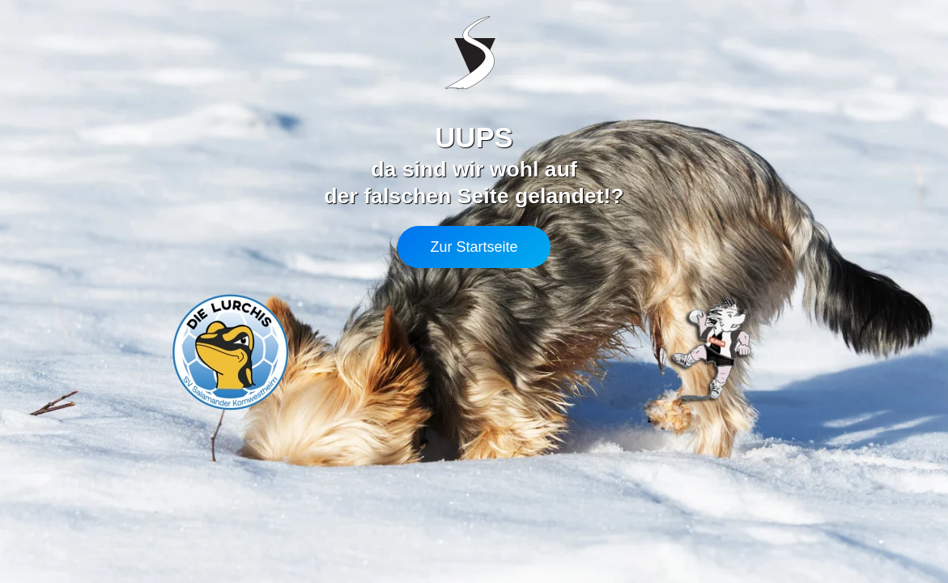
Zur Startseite (473, 247)
